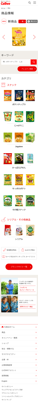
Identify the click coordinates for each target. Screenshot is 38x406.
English (4, 381)
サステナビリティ (9, 354)
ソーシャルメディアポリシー (12, 396)
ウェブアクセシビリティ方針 (12, 390)
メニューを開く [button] (34, 3)
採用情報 (5, 376)
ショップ (5, 343)
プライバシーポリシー (10, 393)
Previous (3, 37)
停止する (32, 21)
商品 (3, 332)
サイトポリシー (7, 386)
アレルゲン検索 (29, 69)
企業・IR (5, 360)
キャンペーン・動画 (9, 338)
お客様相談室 (7, 365)
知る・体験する (8, 349)
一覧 (22, 21)
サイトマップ (6, 400)
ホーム (3, 8)
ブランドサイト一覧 (19, 267)
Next (34, 37)
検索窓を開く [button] (29, 2)
